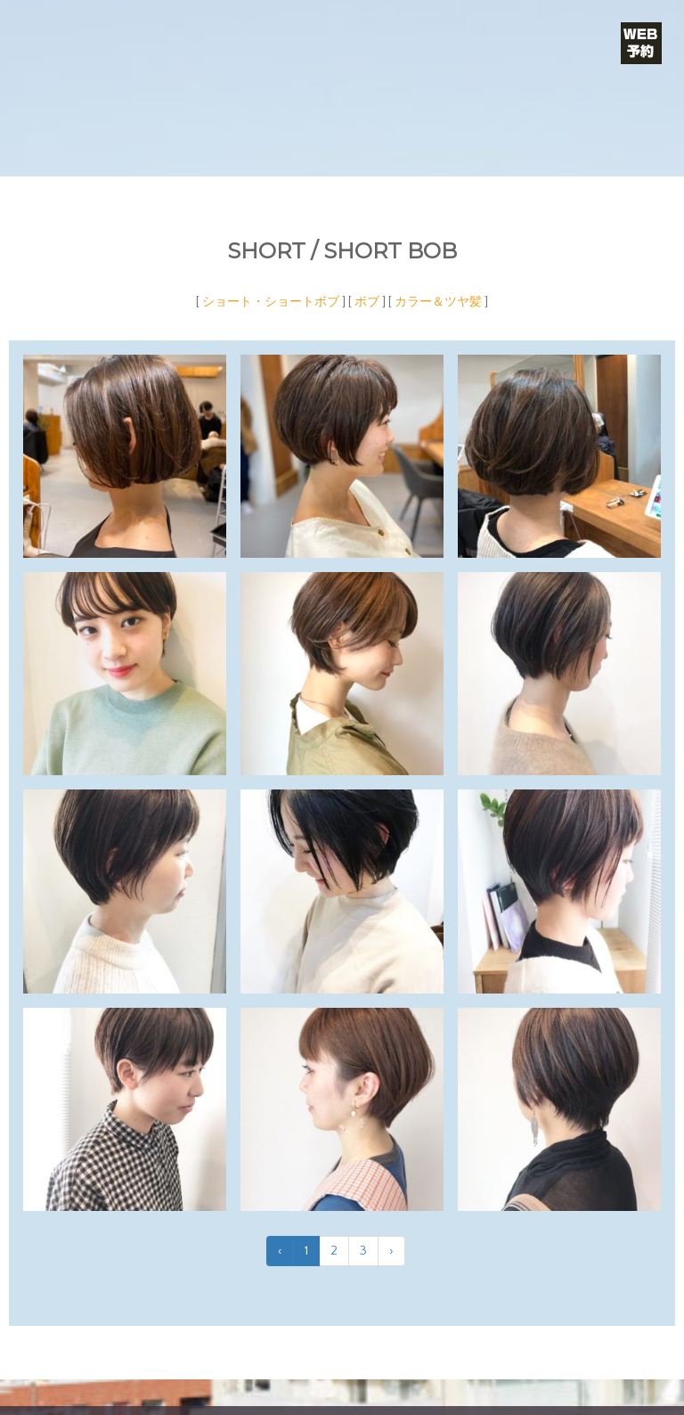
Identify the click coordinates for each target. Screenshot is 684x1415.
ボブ (366, 302)
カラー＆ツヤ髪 (438, 302)
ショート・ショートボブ (270, 302)
